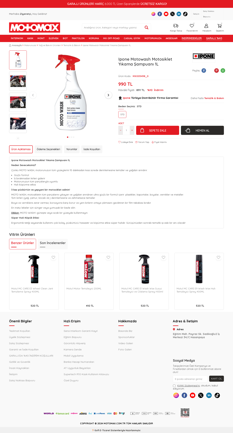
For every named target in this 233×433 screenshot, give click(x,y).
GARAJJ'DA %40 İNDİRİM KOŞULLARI (31, 355)
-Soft (96, 430)
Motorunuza (30, 45)
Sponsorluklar (126, 337)
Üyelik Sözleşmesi (19, 337)
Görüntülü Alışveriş (75, 343)
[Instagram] (153, 14)
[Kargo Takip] (175, 27)
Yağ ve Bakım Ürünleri (50, 45)
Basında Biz (125, 331)
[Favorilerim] (192, 27)
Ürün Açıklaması (21, 149)
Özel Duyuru (71, 380)
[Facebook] (159, 14)
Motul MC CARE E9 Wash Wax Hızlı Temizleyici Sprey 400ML (196, 290)
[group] (71, 92)
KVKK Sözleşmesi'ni (188, 385)
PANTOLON (78, 38)
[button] (17, 51)
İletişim (196, 14)
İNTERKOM (17, 38)
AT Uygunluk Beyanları (77, 368)
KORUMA (94, 38)
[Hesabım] (206, 27)
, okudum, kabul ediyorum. (195, 387)
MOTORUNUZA (153, 38)
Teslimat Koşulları (19, 331)
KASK (30, 38)
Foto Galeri (125, 349)
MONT (41, 38)
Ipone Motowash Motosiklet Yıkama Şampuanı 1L (107, 45)
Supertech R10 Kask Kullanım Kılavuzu (86, 374)
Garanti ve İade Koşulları (24, 349)
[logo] (34, 27)
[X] (172, 14)
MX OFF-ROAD (111, 38)
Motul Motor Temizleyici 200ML (83, 288)
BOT (65, 38)
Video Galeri (125, 343)
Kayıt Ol (216, 378)
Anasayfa (15, 45)
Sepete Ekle (157, 130)
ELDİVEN (53, 38)
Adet (121, 123)
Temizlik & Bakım (71, 45)
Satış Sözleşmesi (19, 343)
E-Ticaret (105, 430)
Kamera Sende (73, 349)
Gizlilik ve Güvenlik (19, 361)
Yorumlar (71, 149)
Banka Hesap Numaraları (79, 361)
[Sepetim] (219, 27)
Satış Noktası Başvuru (208, 14)
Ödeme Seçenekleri (48, 149)
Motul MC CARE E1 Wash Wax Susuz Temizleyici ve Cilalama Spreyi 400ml (142, 290)
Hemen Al (202, 130)
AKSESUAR (171, 38)
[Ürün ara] (146, 27)
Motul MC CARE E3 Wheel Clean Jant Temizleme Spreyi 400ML (32, 290)
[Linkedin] (179, 14)
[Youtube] (166, 14)
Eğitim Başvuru (73, 337)
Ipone (126, 98)
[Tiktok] (185, 14)
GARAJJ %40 (214, 38)
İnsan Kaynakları (19, 368)
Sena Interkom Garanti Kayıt (81, 331)
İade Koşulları (92, 149)
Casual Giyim (132, 38)
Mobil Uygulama (73, 355)
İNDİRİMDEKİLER (192, 38)
